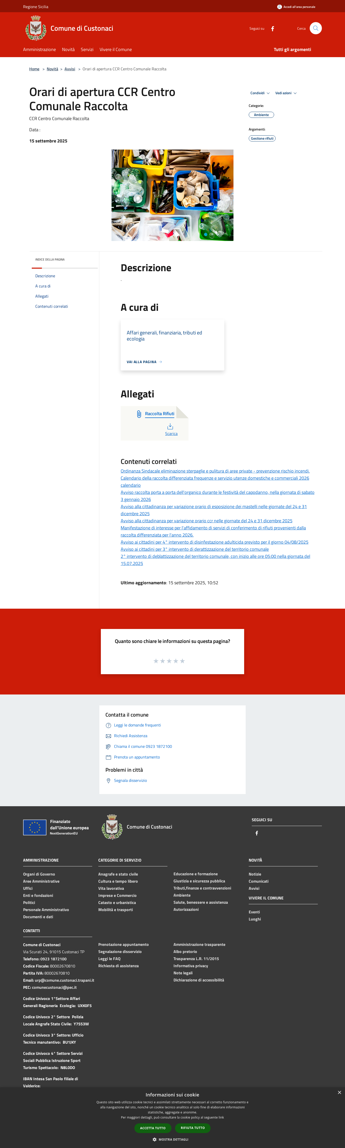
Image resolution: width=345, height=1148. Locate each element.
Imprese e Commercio (117, 895)
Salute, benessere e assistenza (201, 902)
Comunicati (259, 881)
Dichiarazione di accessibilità (199, 980)
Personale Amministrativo (46, 910)
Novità (52, 69)
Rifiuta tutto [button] (193, 1128)
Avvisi (70, 69)
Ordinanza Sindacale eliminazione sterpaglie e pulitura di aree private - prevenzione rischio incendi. (215, 470)
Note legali (183, 973)
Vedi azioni (286, 93)
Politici (29, 902)
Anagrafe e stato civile (118, 874)
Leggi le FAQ (109, 959)
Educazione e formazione (196, 874)
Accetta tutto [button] (153, 1128)
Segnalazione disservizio (120, 951)
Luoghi (255, 919)
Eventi (254, 912)
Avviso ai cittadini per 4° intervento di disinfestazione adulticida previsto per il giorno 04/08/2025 (214, 542)
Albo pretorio (185, 951)
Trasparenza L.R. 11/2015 (196, 959)
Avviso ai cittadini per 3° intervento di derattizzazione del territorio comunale (195, 549)
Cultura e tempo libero (118, 881)
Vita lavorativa (111, 888)
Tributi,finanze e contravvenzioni (202, 888)
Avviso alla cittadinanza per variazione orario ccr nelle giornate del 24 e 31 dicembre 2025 (206, 520)
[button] (172, 1139)
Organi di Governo (39, 874)
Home (34, 69)
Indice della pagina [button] (50, 259)
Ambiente (182, 895)
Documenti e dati (38, 917)
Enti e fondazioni (38, 895)
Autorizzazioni (186, 909)
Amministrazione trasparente (199, 944)
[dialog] (172, 1117)
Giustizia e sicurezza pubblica (199, 881)
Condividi (260, 93)
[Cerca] (316, 28)
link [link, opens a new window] (221, 1117)
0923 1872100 (53, 959)
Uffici (28, 888)
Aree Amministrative (41, 881)
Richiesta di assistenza (118, 966)
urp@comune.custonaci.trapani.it (64, 980)
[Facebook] (270, 28)
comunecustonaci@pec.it (54, 987)
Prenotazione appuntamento (123, 944)
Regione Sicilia (35, 7)
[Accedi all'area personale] (296, 7)
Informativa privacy (191, 966)
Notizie (255, 874)
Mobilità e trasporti (115, 910)
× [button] (339, 1093)
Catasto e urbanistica (117, 902)
